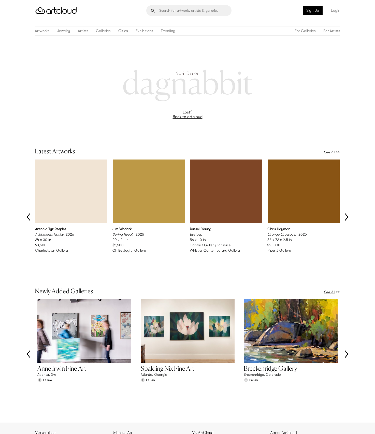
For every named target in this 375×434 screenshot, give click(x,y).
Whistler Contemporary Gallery (215, 250)
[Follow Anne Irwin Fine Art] (44, 358)
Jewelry (63, 31)
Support (122, 403)
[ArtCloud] (56, 10)
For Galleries (305, 31)
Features (122, 392)
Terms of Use (61, 427)
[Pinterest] (284, 424)
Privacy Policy (81, 427)
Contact (279, 403)
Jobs (276, 398)
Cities (123, 31)
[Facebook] (296, 424)
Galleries (103, 31)
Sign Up (312, 10)
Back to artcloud (188, 116)
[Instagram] (273, 424)
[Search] (189, 10)
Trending (168, 31)
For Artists (331, 31)
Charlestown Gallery (51, 250)
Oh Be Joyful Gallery (129, 250)
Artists (83, 31)
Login (335, 10)
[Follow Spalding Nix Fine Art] (148, 358)
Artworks (42, 31)
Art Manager (204, 403)
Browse (43, 392)
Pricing (121, 398)
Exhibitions (144, 31)
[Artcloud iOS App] (317, 424)
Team (277, 392)
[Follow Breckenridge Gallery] (251, 358)
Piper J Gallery (279, 250)
